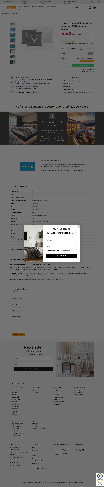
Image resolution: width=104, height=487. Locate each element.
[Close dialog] (78, 227)
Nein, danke (61, 259)
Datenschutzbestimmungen (66, 250)
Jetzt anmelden (61, 255)
